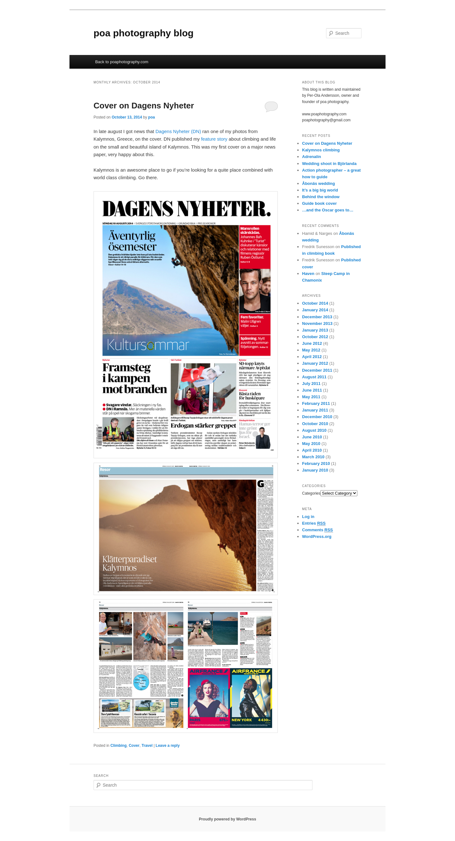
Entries (313, 523)
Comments (317, 530)
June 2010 (312, 437)
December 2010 (317, 416)
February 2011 (316, 403)
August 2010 (314, 430)
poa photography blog (144, 33)
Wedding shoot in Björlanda (329, 163)
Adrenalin (311, 156)
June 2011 (312, 390)
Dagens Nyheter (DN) (178, 131)
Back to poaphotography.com (121, 61)
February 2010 (316, 463)
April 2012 (312, 356)
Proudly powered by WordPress (227, 819)
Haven (308, 273)
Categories (311, 493)
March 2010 (313, 456)
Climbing (118, 745)
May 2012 (311, 350)
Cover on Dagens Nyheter (144, 105)
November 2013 (317, 323)
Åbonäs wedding (318, 183)
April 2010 (312, 450)
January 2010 (315, 470)
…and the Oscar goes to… (328, 210)
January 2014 (315, 310)
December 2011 (317, 370)
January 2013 (315, 330)
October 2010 (315, 423)
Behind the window (320, 196)
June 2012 (312, 343)
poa (151, 117)
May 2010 (311, 443)
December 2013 (317, 316)
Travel (147, 745)
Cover (134, 745)
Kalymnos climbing (321, 150)
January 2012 (315, 363)
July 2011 (311, 383)
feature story (214, 139)
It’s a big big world (320, 190)
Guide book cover (319, 203)
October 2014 (315, 303)
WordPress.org (316, 536)
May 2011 (311, 396)
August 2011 (314, 377)
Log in (308, 516)
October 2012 (315, 336)
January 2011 (315, 410)
